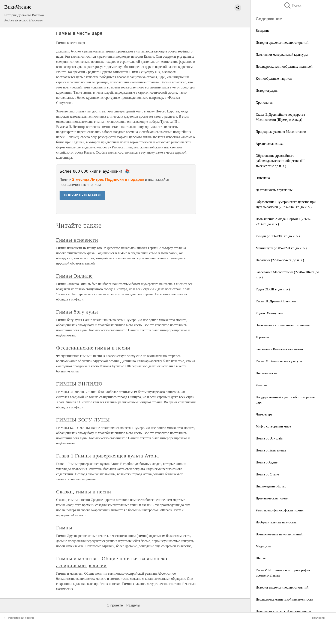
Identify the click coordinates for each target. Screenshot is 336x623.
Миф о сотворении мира (273, 426)
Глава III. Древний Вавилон (276, 301)
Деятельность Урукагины (274, 190)
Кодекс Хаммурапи (270, 313)
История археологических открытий (282, 42)
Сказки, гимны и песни (83, 492)
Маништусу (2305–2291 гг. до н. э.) (281, 248)
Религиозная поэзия (21, 617)
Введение (263, 30)
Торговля (262, 337)
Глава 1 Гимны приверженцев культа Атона (107, 456)
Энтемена (263, 178)
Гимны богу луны (77, 312)
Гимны (64, 527)
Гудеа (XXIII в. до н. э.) (273, 289)
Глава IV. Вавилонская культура (279, 361)
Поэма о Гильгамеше (271, 450)
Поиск (292, 5)
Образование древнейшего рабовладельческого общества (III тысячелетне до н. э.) (280, 161)
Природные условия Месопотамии (281, 131)
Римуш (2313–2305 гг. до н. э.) (278, 236)
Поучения (318, 617)
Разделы (133, 605)
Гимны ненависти (77, 240)
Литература (264, 414)
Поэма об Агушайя (269, 438)
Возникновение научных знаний (279, 534)
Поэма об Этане (267, 474)
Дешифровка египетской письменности (284, 599)
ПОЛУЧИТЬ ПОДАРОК (82, 195)
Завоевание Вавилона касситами (279, 349)
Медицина (263, 546)
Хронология (264, 102)
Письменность (266, 373)
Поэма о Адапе (267, 462)
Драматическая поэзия (272, 498)
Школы (261, 558)
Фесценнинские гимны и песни (93, 348)
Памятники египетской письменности (283, 611)
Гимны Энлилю (74, 276)
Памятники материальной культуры (282, 54)
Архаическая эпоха (270, 143)
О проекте (115, 605)
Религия (261, 385)
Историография (267, 90)
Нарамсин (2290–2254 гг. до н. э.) (280, 260)
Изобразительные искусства (276, 522)
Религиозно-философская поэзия (279, 510)
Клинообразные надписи (274, 78)
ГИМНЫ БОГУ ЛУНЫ (83, 420)
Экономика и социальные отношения (283, 325)
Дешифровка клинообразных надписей (284, 66)
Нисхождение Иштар (271, 486)
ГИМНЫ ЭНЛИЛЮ (79, 384)
